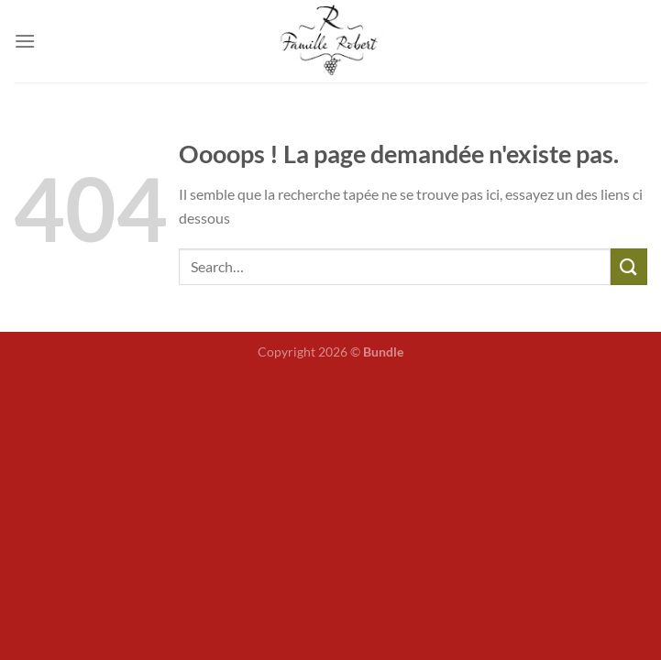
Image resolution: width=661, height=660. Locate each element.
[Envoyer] (629, 266)
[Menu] (25, 40)
